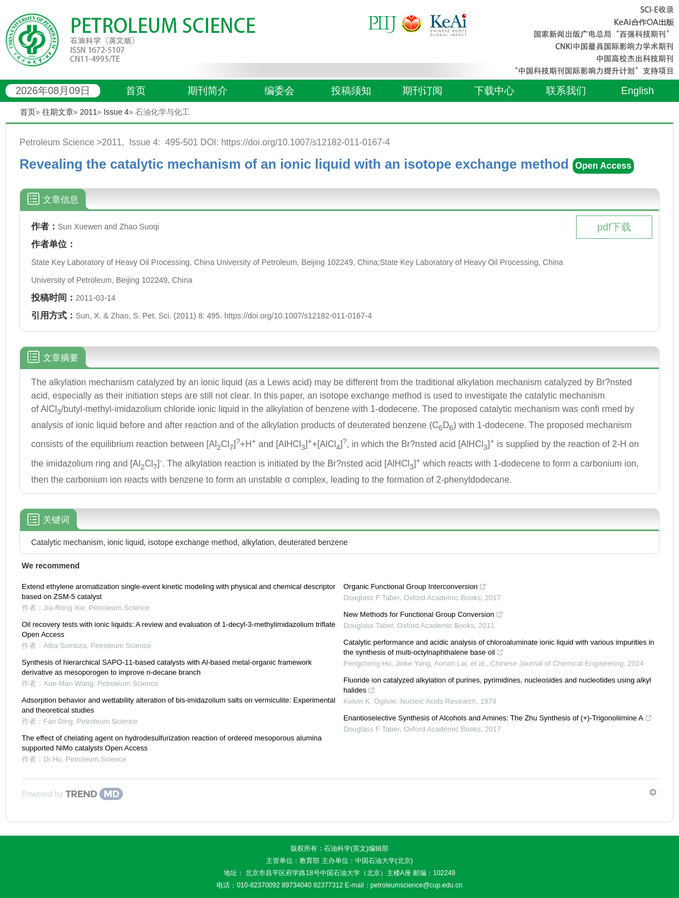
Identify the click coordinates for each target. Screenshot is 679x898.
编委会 (279, 90)
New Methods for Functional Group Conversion (423, 614)
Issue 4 (116, 111)
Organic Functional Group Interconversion (414, 586)
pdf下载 (614, 227)
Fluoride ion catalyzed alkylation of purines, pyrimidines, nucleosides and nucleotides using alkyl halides (497, 685)
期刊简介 (208, 90)
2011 (88, 111)
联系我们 (566, 90)
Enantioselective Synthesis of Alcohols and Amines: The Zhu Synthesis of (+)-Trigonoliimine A (497, 718)
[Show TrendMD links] (652, 792)
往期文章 (57, 111)
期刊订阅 (422, 90)
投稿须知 (351, 90)
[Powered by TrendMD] (72, 794)
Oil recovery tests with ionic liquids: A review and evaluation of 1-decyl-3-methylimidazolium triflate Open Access (179, 629)
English (637, 90)
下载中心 (494, 90)
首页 (136, 90)
